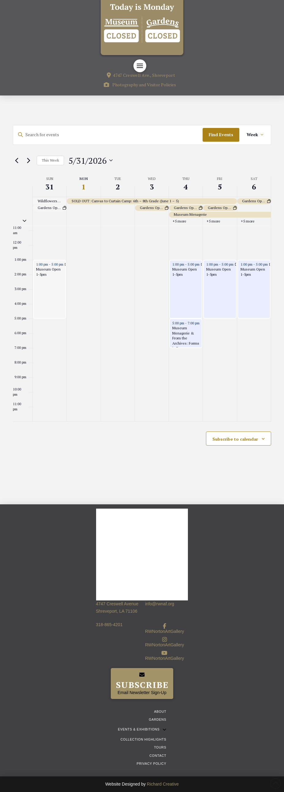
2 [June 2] (118, 187)
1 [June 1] (83, 187)
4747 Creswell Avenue (117, 603)
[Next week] (28, 160)
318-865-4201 (109, 624)
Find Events (221, 134)
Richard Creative (163, 784)
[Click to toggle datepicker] (91, 161)
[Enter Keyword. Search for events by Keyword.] (108, 134)
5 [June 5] (220, 187)
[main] (142, 299)
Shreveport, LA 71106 (116, 611)
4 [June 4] (186, 187)
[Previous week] (16, 160)
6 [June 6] (254, 187)
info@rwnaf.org (159, 603)
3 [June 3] (152, 187)
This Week (50, 160)
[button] (139, 65)
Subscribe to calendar (235, 439)
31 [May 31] (49, 187)
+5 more (179, 221)
